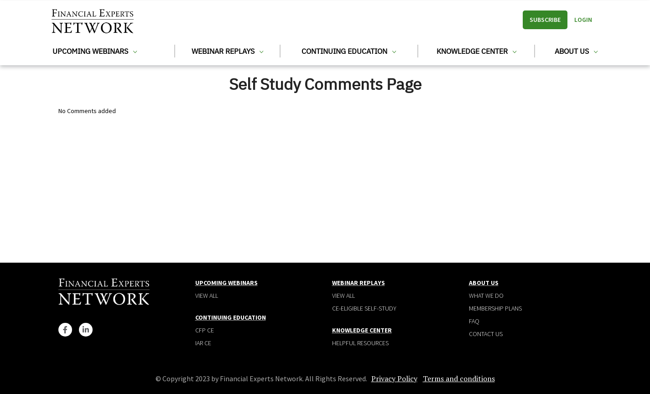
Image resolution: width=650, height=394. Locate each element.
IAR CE (203, 343)
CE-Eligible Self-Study (364, 308)
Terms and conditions (459, 378)
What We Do (486, 295)
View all (206, 295)
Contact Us (486, 334)
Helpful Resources (360, 343)
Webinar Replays (227, 51)
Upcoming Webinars (94, 51)
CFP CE (204, 330)
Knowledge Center (476, 51)
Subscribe (545, 20)
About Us (576, 51)
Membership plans (495, 308)
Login (583, 20)
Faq (474, 321)
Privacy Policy (394, 378)
